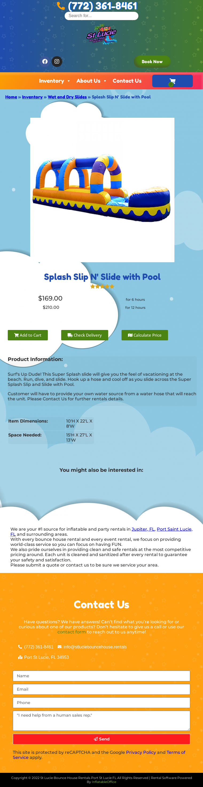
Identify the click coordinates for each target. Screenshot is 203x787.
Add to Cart (27, 335)
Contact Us (127, 81)
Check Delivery (85, 335)
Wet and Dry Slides (67, 97)
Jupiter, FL (143, 529)
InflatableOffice (104, 782)
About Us (91, 81)
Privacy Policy (141, 752)
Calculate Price (145, 335)
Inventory (55, 81)
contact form (71, 631)
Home (11, 97)
